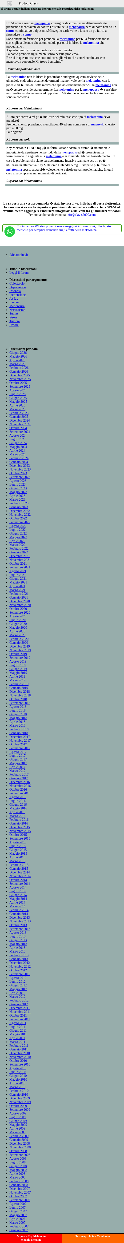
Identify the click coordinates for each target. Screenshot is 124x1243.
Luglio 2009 (17, 1117)
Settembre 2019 (19, 658)
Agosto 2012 (17, 978)
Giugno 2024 (18, 443)
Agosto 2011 (17, 1023)
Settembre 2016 (19, 793)
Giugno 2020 (18, 624)
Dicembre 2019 (19, 646)
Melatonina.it (18, 255)
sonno (10, 30)
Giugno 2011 (18, 1030)
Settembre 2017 (19, 748)
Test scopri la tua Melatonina (93, 1236)
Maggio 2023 (18, 492)
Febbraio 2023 (18, 503)
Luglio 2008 (17, 1162)
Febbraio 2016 (18, 819)
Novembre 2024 (20, 424)
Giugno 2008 (18, 1166)
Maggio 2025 (18, 401)
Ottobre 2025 (18, 383)
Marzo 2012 (17, 996)
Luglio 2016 (17, 801)
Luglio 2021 (17, 575)
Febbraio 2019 (18, 684)
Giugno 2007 (18, 1211)
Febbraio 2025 (18, 413)
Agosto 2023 (17, 481)
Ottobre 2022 (18, 518)
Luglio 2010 (17, 1072)
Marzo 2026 (17, 364)
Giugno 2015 (18, 850)
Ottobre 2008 (18, 1151)
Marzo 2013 (17, 951)
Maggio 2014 (18, 899)
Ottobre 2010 (18, 1060)
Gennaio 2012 (18, 1004)
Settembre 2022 (19, 522)
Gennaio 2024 (18, 462)
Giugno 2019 (18, 669)
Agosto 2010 (17, 1068)
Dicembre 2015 (19, 827)
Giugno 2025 (18, 398)
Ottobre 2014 (18, 880)
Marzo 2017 (17, 770)
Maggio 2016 (18, 808)
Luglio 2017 (17, 755)
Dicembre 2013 (19, 917)
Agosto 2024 (17, 435)
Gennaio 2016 (18, 823)
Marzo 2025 (17, 409)
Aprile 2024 (17, 450)
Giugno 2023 (18, 488)
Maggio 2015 (18, 853)
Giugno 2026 (18, 352)
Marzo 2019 (17, 680)
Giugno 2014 (18, 895)
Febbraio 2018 (18, 729)
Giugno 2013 (18, 940)
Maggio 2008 (18, 1170)
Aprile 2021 (17, 586)
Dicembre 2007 (19, 1189)
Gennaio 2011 (18, 1049)
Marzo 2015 (17, 861)
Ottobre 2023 (18, 473)
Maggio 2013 (18, 944)
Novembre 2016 (20, 786)
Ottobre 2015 (18, 835)
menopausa (42, 23)
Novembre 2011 (20, 1012)
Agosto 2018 (17, 706)
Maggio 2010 (18, 1079)
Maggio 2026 (18, 356)
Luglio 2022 (17, 529)
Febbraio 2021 (18, 593)
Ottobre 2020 (18, 609)
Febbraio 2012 (18, 1000)
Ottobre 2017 (18, 744)
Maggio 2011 (18, 1034)
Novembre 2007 (20, 1192)
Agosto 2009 (17, 1113)
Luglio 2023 (17, 484)
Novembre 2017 (20, 740)
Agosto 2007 (17, 1204)
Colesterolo (17, 283)
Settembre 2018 (19, 703)
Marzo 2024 (17, 454)
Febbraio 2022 (18, 548)
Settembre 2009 (19, 1109)
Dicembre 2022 (19, 511)
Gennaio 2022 (18, 552)
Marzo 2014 (17, 906)
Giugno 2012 (18, 985)
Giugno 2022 (18, 533)
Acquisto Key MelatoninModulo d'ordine (31, 1238)
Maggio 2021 (18, 582)
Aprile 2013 (17, 947)
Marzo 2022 (17, 545)
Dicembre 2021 (19, 556)
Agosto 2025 (17, 390)
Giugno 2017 (18, 759)
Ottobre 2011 (18, 1015)
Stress (13, 317)
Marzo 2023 (17, 499)
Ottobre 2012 (18, 970)
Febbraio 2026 (18, 368)
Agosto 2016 (17, 797)
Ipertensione (17, 295)
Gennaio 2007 (18, 1230)
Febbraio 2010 (18, 1091)
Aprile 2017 (17, 767)
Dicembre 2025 (19, 375)
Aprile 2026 (17, 360)
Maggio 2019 (18, 673)
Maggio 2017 (18, 763)
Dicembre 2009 (19, 1098)
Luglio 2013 (17, 936)
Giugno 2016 (18, 804)
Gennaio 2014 (18, 914)
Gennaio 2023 (18, 507)
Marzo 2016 (17, 816)
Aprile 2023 (17, 496)
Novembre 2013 (20, 921)
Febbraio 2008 (18, 1181)
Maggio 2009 (18, 1124)
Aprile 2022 (17, 541)
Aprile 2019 (17, 676)
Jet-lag (13, 298)
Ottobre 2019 (18, 654)
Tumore (14, 321)
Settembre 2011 (19, 1019)
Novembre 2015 (20, 831)
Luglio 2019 (17, 665)
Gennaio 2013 (18, 959)
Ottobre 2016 (18, 789)
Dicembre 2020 (19, 601)
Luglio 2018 (17, 710)
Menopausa (17, 306)
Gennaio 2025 (18, 416)
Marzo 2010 (17, 1087)
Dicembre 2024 (19, 420)
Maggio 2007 (18, 1215)
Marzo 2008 (17, 1177)
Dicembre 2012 (19, 963)
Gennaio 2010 (18, 1094)
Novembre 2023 (20, 469)
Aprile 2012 (17, 993)
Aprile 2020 (17, 631)
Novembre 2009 (20, 1102)
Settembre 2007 (19, 1200)
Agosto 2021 (17, 571)
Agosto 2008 (17, 1158)
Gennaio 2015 (18, 868)
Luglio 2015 (17, 846)
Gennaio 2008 (18, 1185)
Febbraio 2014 (18, 910)
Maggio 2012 (18, 989)
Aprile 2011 (17, 1038)
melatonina (67, 39)
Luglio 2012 (17, 981)
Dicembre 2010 (19, 1053)
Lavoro (14, 302)
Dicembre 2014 (19, 872)
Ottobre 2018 (18, 699)
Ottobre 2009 (18, 1106)
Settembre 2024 (19, 432)
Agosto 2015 (17, 842)
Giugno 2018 (18, 714)
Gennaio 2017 (18, 778)
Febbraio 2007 (18, 1226)
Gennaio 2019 (18, 688)
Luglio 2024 (17, 439)
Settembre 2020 (19, 612)
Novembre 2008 (20, 1147)
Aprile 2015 (17, 857)
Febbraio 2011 (18, 1045)
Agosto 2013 (17, 932)
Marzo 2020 (17, 635)
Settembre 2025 (19, 386)
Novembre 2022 (20, 514)
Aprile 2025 (17, 405)
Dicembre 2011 (19, 1008)
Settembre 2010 (19, 1064)
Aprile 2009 (17, 1128)
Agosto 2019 (17, 661)
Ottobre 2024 (18, 428)
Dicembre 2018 (19, 691)
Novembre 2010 (20, 1057)
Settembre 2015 (19, 838)
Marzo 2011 (17, 1042)
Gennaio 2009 (18, 1140)
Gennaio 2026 (18, 371)
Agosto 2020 (17, 616)
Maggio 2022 (18, 537)
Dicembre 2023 (19, 465)
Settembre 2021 (19, 567)
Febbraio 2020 (18, 639)
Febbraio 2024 (18, 458)
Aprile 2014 (17, 902)
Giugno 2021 (18, 578)
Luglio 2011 (17, 1027)
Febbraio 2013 (18, 955)
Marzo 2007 (17, 1222)
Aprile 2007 (17, 1219)
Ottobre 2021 (18, 563)
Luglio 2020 (17, 620)
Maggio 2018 (18, 718)
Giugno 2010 (18, 1076)
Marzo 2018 (17, 725)
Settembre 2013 (19, 929)
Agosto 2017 (17, 752)
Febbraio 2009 (18, 1136)
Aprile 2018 (17, 722)
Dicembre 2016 (19, 782)
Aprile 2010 (17, 1083)
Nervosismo (17, 310)
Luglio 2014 (17, 891)
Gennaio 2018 (18, 733)
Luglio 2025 (17, 394)
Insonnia (15, 291)
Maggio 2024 (18, 447)
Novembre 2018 (20, 695)
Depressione (17, 287)
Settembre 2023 (19, 477)
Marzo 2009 (17, 1132)
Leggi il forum (19, 272)
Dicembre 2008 (19, 1143)
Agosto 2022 (17, 526)
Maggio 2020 (18, 627)
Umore (14, 325)
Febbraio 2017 (18, 774)
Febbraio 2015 (18, 865)
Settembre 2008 (19, 1155)
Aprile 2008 (17, 1173)
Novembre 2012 (20, 966)
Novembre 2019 (20, 650)
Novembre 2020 (20, 605)
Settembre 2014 (19, 883)
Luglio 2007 (17, 1207)
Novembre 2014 (20, 876)
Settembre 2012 (19, 974)
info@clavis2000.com (81, 215)
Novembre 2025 (20, 379)
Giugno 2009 (18, 1121)
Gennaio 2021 (18, 597)
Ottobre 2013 (18, 925)
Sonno (13, 313)
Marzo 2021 (17, 590)
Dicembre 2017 (19, 737)
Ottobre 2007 (18, 1196)
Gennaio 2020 (18, 642)
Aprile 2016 (17, 812)
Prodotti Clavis (29, 3)
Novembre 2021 (20, 560)
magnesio (97, 124)
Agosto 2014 (17, 887)
